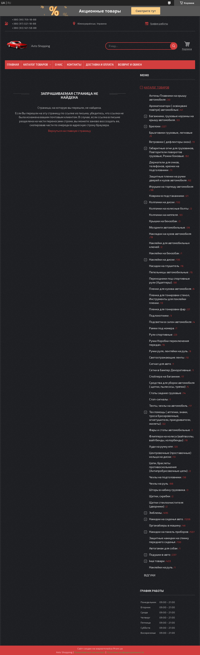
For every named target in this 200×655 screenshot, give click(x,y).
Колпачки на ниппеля (163, 214)
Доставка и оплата (100, 64)
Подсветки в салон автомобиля (170, 322)
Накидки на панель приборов (168, 531)
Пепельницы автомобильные (168, 272)
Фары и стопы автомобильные (169, 430)
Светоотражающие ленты (166, 357)
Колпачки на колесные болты (169, 208)
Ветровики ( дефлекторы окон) (170, 141)
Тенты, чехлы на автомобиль (168, 405)
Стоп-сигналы (158, 399)
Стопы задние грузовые (165, 393)
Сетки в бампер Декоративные (170, 370)
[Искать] (173, 46)
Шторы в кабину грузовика (167, 490)
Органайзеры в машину (165, 525)
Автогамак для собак (163, 548)
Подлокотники (159, 315)
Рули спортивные (160, 334)
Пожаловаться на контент (89, 652)
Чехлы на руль (158, 483)
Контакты (74, 64)
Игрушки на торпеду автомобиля (171, 186)
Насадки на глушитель (164, 266)
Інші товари (156, 561)
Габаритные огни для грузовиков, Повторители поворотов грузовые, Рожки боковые (171, 152)
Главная (13, 64)
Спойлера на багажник (164, 376)
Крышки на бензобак (163, 221)
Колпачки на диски (162, 202)
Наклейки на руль (161, 567)
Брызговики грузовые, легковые (170, 132)
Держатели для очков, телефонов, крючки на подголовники (164, 166)
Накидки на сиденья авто (166, 519)
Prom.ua (118, 648)
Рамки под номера (161, 328)
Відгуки (149, 575)
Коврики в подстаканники (166, 195)
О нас (59, 64)
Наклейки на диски (161, 259)
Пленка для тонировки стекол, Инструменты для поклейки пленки (169, 299)
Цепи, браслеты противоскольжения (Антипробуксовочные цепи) (168, 466)
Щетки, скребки (159, 496)
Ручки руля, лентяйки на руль (168, 351)
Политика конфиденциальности (125, 652)
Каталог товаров (35, 64)
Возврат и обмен (130, 64)
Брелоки (154, 126)
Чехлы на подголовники (165, 477)
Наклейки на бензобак (164, 253)
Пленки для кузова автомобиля (170, 288)
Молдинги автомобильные (167, 227)
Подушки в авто (159, 554)
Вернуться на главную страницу (69, 130)
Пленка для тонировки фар (167, 309)
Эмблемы (155, 512)
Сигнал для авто (160, 363)
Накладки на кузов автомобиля (170, 233)
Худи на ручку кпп (161, 446)
